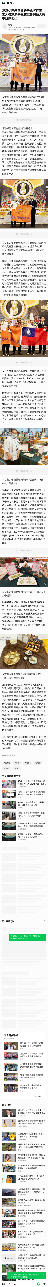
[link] (9, 1283)
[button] (3, 1283)
